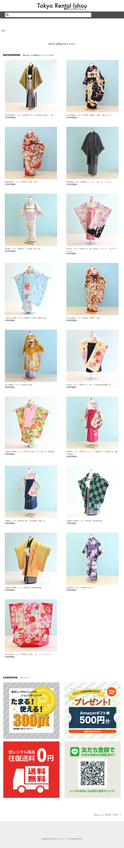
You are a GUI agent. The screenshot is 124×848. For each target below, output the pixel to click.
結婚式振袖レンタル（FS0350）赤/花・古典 (21, 182)
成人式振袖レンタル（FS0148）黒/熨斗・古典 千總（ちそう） (89, 115)
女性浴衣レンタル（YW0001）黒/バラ (80, 588)
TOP (3, 31)
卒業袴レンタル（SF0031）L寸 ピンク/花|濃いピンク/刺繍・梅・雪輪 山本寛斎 (92, 453)
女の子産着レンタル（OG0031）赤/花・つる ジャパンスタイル (28, 654)
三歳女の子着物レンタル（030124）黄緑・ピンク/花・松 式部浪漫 (29, 451)
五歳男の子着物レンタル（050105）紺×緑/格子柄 (84, 521)
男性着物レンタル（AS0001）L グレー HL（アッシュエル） (89, 182)
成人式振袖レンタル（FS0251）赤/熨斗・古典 (83, 318)
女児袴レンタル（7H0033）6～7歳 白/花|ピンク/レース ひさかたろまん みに (91, 250)
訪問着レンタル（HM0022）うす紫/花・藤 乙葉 (23, 249)
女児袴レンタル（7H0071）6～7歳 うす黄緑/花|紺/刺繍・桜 (88, 385)
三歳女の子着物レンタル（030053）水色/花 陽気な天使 (25, 318)
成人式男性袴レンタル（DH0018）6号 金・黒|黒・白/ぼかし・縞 (29, 115)
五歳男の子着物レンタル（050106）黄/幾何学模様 (23, 588)
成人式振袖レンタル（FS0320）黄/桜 (18, 385)
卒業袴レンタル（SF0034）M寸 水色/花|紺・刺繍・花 (25, 521)
